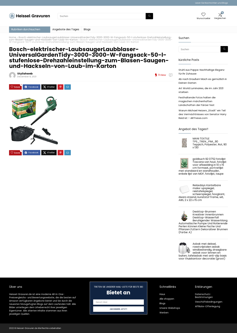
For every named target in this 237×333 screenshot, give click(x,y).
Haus (162, 294)
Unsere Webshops (169, 308)
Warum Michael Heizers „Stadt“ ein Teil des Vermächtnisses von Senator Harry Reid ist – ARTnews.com (202, 114)
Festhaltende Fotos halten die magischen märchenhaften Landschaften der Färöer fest (197, 101)
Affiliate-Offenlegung (207, 306)
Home (12, 37)
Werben (164, 312)
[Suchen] (149, 16)
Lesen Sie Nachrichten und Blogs (211, 2)
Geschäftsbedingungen (208, 301)
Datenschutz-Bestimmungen (204, 296)
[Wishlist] (203, 14)
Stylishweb (25, 73)
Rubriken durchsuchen (25, 29)
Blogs (87, 29)
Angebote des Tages (65, 29)
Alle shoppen (166, 298)
